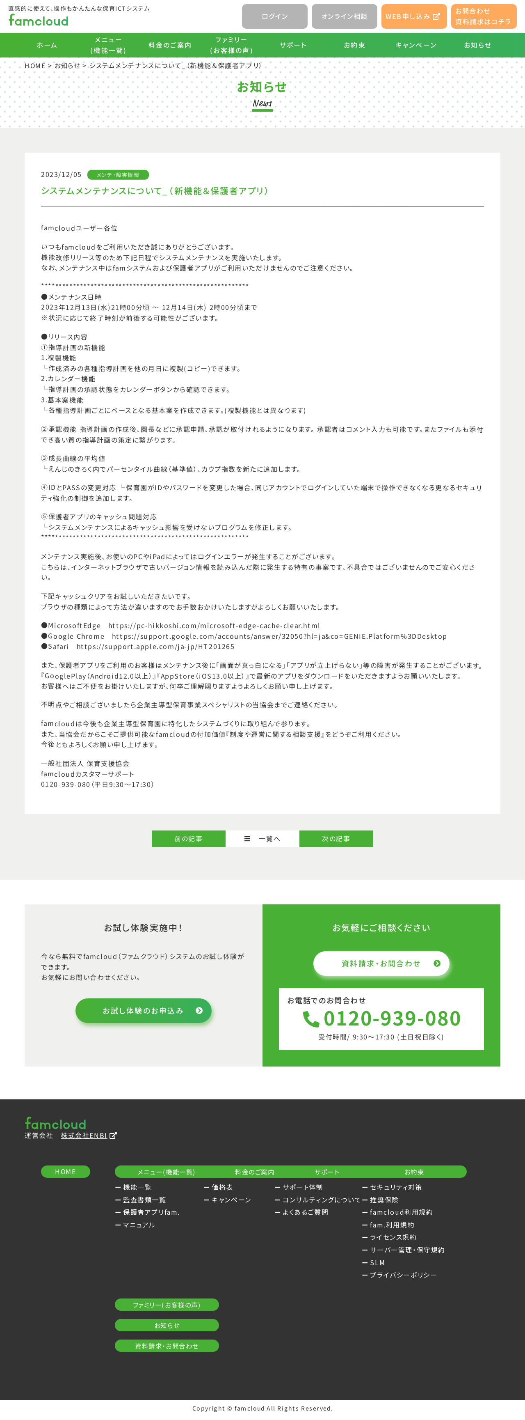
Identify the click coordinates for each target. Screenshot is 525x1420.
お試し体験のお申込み (152, 1011)
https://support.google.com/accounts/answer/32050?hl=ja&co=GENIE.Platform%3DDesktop (279, 636)
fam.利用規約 (145, 1308)
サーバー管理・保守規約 (161, 1333)
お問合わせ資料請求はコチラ (483, 16)
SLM (130, 1346)
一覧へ (262, 839)
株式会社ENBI (89, 1136)
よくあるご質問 (408, 1213)
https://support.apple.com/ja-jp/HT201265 (156, 646)
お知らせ (478, 45)
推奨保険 (137, 1283)
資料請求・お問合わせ (390, 963)
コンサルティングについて (425, 1200)
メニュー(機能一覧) (108, 44)
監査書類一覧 (145, 1200)
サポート (293, 45)
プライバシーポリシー (156, 1359)
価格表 (265, 1188)
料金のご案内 (170, 45)
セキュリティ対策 (149, 1270)
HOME (35, 65)
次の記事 (336, 839)
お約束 (355, 45)
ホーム (47, 45)
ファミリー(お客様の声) (231, 44)
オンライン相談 (344, 16)
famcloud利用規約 (154, 1296)
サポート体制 (406, 1188)
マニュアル (139, 1225)
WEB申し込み (413, 16)
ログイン (275, 16)
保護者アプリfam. (151, 1213)
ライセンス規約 (146, 1321)
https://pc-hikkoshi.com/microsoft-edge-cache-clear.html (214, 625)
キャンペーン (416, 45)
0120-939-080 (381, 1018)
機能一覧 (137, 1188)
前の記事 (188, 839)
